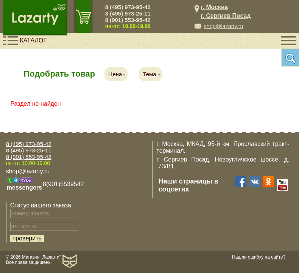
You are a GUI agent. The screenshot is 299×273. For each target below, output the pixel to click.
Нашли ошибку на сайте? (258, 257)
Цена (115, 74)
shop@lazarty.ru (223, 26)
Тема (149, 74)
